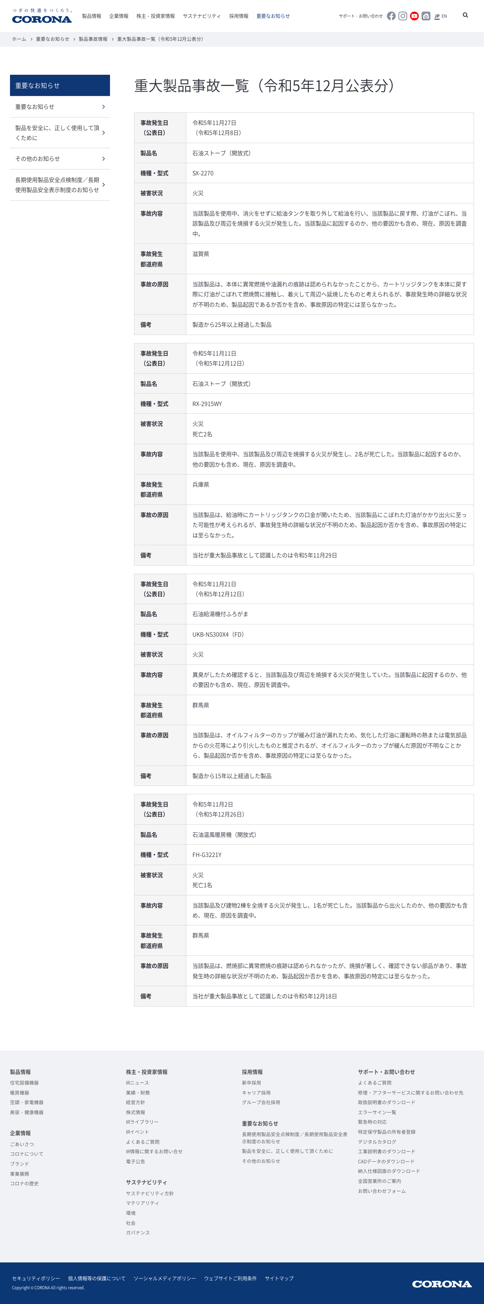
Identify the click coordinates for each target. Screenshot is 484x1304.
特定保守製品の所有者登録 (387, 1131)
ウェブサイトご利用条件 (230, 1278)
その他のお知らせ (37, 158)
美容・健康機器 (27, 1112)
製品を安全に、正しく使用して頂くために (57, 133)
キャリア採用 (256, 1092)
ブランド (19, 1163)
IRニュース (137, 1082)
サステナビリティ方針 (150, 1193)
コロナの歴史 (24, 1183)
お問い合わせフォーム (382, 1190)
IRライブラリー (142, 1121)
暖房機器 (19, 1092)
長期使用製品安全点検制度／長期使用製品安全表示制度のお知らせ (57, 184)
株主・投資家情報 (155, 16)
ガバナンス (138, 1232)
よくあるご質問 (143, 1141)
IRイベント (137, 1131)
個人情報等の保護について (97, 1278)
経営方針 (135, 1102)
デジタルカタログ (377, 1141)
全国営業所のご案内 (379, 1180)
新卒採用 (251, 1082)
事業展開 (19, 1173)
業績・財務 (138, 1092)
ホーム (19, 39)
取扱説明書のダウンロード (387, 1102)
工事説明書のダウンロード (387, 1151)
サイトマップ (279, 1278)
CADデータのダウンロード (386, 1161)
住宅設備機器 (24, 1082)
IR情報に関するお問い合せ (154, 1151)
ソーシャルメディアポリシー (165, 1278)
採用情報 (238, 16)
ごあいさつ (22, 1144)
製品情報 (91, 16)
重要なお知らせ (273, 16)
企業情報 (118, 16)
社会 (131, 1222)
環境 (131, 1212)
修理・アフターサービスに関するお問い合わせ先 (411, 1092)
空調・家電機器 (27, 1102)
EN (444, 16)
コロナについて (27, 1153)
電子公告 (135, 1161)
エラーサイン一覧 (377, 1112)
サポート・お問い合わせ (361, 16)
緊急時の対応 (372, 1121)
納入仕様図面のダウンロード (389, 1170)
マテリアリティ (143, 1202)
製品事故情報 (93, 39)
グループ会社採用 (261, 1102)
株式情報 (135, 1112)
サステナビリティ (202, 16)
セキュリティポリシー (36, 1278)
